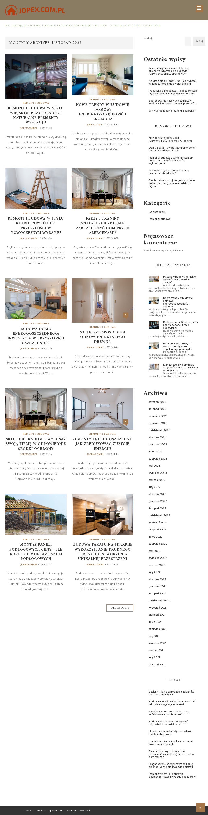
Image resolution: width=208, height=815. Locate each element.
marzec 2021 (157, 650)
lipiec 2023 (155, 451)
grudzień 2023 (158, 444)
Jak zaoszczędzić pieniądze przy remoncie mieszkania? (169, 172)
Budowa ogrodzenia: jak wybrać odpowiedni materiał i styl (168, 723)
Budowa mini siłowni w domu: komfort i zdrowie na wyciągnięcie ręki (173, 703)
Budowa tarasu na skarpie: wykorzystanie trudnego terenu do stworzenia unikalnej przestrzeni (102, 552)
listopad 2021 (157, 593)
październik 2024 (160, 430)
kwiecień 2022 (158, 558)
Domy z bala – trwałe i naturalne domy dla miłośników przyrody (172, 149)
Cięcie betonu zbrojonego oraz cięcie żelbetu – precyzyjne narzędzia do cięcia (172, 183)
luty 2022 (155, 572)
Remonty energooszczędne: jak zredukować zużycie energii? (102, 444)
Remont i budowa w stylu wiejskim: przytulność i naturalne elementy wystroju (36, 115)
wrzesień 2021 (158, 608)
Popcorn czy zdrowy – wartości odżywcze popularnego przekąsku (177, 346)
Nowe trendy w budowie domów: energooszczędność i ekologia (102, 112)
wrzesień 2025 (158, 416)
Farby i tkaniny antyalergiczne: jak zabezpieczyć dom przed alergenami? (102, 225)
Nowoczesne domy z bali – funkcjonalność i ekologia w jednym (170, 139)
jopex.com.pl (28, 128)
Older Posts (120, 607)
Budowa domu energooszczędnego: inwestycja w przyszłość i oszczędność (36, 336)
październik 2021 (159, 600)
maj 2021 (154, 636)
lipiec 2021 (155, 622)
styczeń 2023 (157, 494)
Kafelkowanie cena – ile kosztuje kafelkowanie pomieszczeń (169, 713)
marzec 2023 (157, 480)
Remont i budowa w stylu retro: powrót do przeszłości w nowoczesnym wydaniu (36, 225)
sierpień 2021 (157, 615)
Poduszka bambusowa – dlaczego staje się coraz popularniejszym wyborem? (173, 92)
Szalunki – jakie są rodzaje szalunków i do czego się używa (172, 693)
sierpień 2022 (157, 530)
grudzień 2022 (158, 501)
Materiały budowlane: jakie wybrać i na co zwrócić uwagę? (179, 279)
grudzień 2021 (157, 586)
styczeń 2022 (157, 579)
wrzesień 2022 (158, 522)
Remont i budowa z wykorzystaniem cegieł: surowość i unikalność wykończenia (171, 160)
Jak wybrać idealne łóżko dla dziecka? (172, 111)
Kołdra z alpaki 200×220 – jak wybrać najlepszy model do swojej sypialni (172, 82)
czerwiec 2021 (158, 629)
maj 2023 (154, 466)
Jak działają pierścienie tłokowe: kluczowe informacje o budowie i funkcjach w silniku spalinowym (83, 26)
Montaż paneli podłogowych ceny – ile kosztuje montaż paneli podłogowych (35, 552)
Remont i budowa (36, 103)
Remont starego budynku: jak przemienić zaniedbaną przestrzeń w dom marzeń (171, 754)
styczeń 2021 (157, 664)
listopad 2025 (157, 409)
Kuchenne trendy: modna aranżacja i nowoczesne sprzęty (171, 743)
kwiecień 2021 (157, 643)
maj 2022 (154, 551)
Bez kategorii (157, 212)
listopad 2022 (157, 508)
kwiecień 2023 (158, 473)
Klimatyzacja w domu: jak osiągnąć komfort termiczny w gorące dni (180, 367)
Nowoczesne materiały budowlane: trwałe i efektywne (170, 733)
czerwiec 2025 (158, 423)
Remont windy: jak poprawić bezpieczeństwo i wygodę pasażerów (172, 775)
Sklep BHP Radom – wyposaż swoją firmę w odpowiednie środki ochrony (36, 444)
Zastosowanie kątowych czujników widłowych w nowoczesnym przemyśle (172, 102)
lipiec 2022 (155, 537)
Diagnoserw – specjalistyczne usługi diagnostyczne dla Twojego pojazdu (171, 765)
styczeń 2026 (157, 402)
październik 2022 (159, 515)
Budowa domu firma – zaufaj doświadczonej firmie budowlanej (180, 325)
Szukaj (148, 38)
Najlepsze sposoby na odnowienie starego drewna (103, 337)
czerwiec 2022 (158, 544)
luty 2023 (155, 487)
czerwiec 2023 (158, 459)
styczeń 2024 (158, 437)
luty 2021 (154, 657)
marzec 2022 (157, 565)
